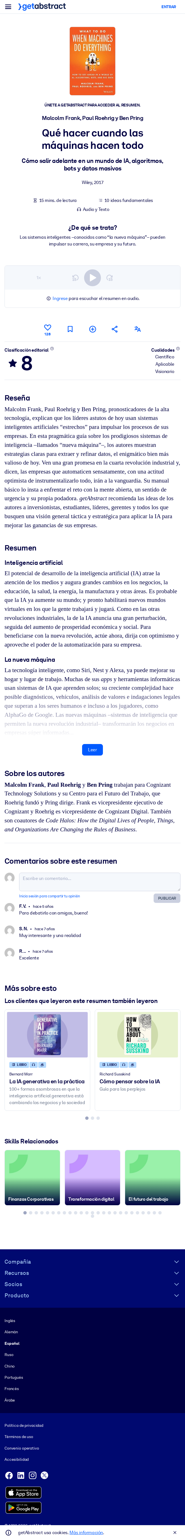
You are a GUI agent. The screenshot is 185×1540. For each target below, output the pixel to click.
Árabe (9, 1400)
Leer (92, 749)
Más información (86, 1532)
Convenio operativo (21, 1448)
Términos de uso (18, 1436)
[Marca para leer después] (70, 329)
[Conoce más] (52, 348)
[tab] (87, 1118)
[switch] (92, 277)
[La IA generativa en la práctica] (47, 1034)
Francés (11, 1388)
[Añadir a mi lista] (92, 329)
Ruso (8, 1354)
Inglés (9, 1320)
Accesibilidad (16, 1459)
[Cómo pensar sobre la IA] (137, 1034)
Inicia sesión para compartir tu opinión (49, 896)
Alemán (11, 1332)
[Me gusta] (47, 329)
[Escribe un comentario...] (100, 882)
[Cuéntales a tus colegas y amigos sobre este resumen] (115, 329)
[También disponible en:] (137, 329)
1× (39, 277)
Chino (9, 1366)
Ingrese (60, 298)
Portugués (13, 1377)
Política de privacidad (23, 1425)
